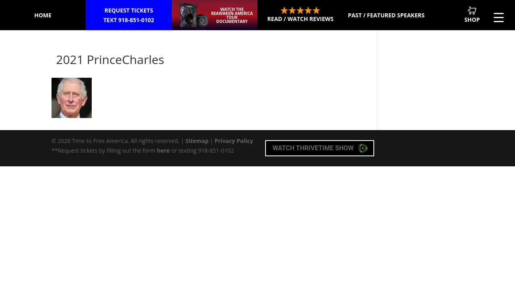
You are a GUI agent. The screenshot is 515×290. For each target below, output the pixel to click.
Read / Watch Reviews (300, 14)
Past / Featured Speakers (386, 15)
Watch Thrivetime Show (320, 148)
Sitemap (196, 141)
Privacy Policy (233, 141)
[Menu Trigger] (499, 17)
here (163, 150)
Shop (472, 14)
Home (43, 15)
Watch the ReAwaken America (232, 15)
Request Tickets (128, 15)
